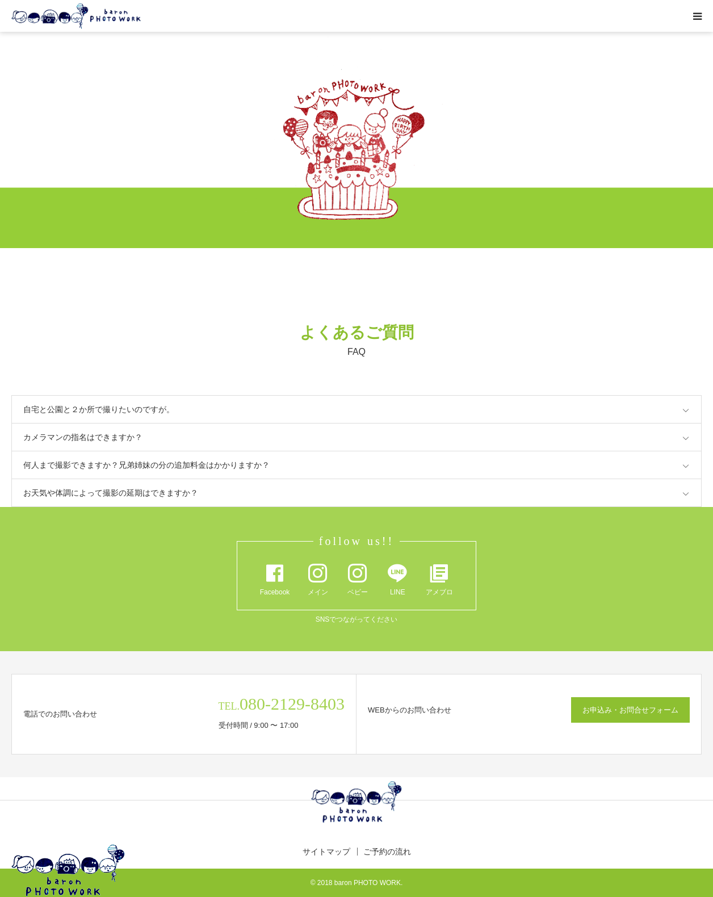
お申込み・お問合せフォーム (630, 710)
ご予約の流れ (387, 852)
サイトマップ (326, 852)
